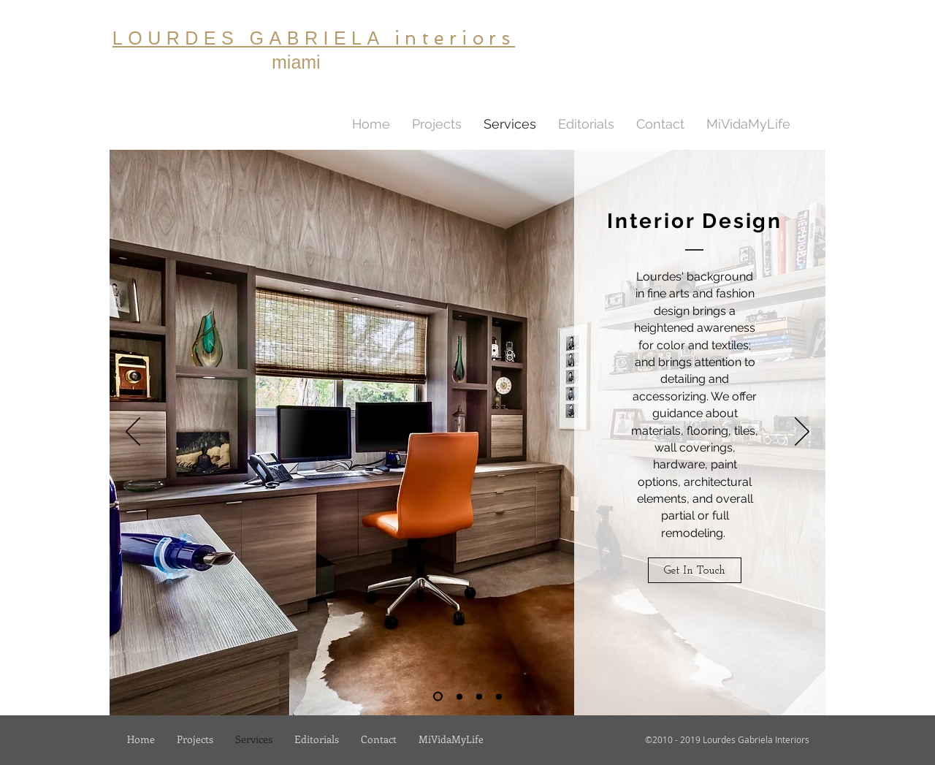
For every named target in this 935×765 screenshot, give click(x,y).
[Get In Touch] (694, 570)
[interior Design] (438, 696)
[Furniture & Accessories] (499, 696)
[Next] (802, 432)
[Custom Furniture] (479, 696)
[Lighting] (459, 696)
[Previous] (133, 432)
